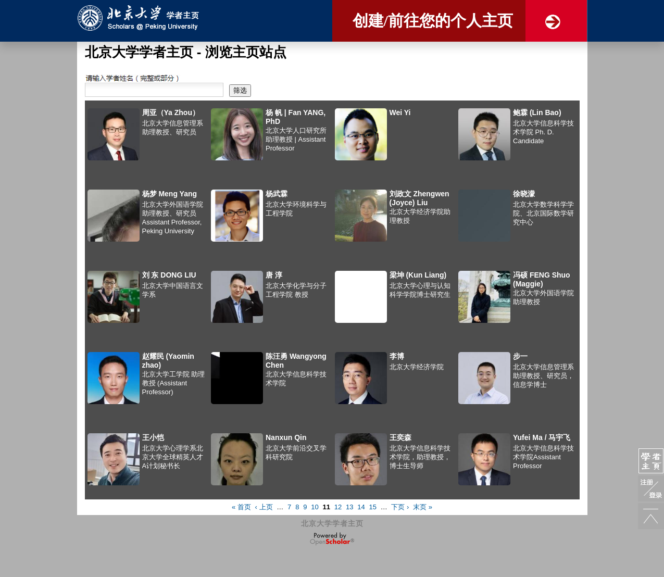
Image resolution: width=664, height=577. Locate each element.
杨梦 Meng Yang (169, 194)
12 (338, 507)
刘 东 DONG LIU (169, 275)
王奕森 (400, 437)
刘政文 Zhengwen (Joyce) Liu (419, 198)
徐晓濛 (524, 194)
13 (349, 507)
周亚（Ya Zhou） (170, 112)
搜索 (91, 78)
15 (372, 507)
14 (361, 507)
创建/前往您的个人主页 (433, 20)
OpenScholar (332, 539)
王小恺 (153, 437)
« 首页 (241, 507)
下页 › (400, 507)
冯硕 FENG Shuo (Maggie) (541, 279)
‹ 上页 (264, 507)
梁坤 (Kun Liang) (418, 275)
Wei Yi (400, 112)
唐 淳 (274, 275)
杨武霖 (276, 194)
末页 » (422, 507)
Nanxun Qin (286, 437)
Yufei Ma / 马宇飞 (541, 437)
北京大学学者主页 (332, 523)
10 (314, 507)
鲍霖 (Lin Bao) (537, 112)
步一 (520, 356)
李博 (397, 356)
